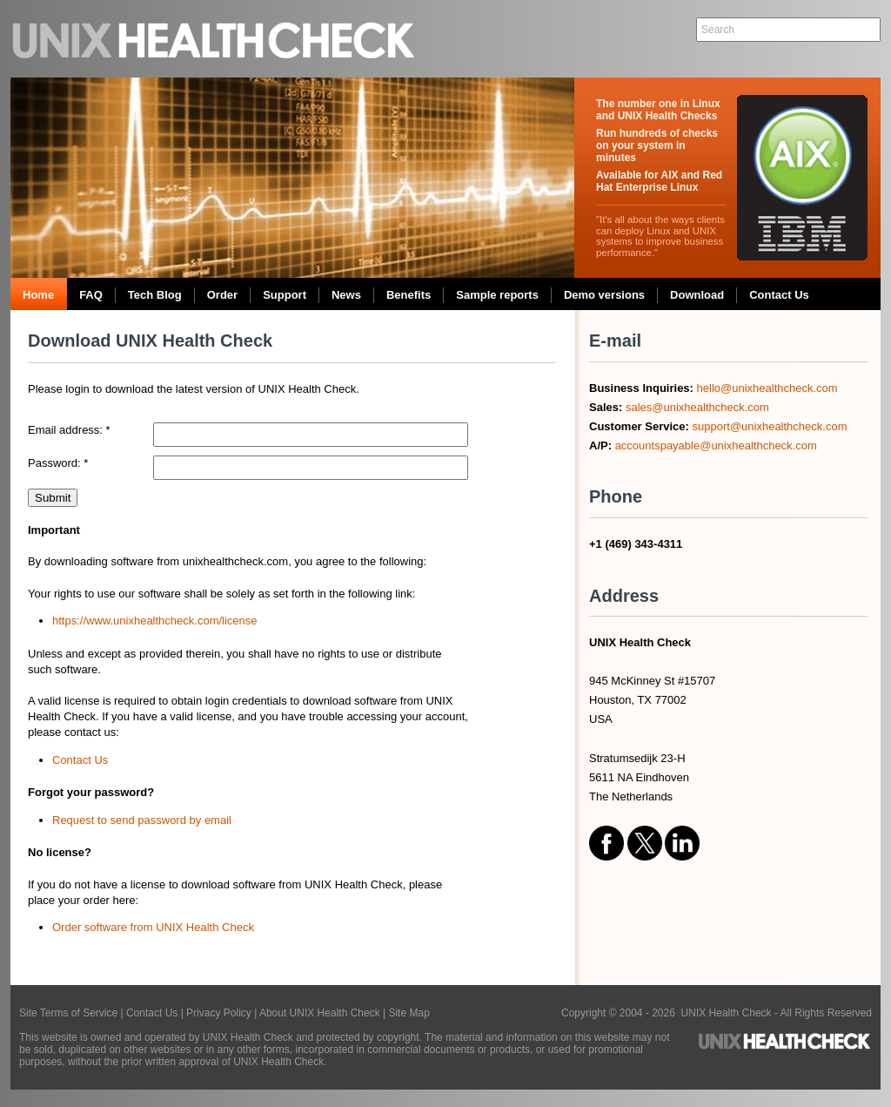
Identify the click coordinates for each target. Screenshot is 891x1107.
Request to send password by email (141, 820)
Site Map (408, 1013)
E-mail (615, 340)
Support (284, 294)
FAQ (91, 294)
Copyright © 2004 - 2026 (621, 1013)
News (346, 294)
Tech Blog (155, 294)
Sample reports (497, 294)
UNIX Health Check (214, 38)
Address (624, 595)
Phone (615, 496)
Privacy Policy (218, 1013)
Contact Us (779, 294)
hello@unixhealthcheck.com (767, 388)
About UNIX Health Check (319, 1013)
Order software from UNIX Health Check (153, 927)
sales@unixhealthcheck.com (697, 407)
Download (697, 294)
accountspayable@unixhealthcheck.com (716, 445)
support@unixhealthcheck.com (770, 426)
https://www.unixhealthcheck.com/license (155, 620)
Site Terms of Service (68, 1013)
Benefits (408, 294)
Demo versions (604, 294)
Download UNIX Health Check (150, 340)
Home (38, 294)
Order (222, 294)
